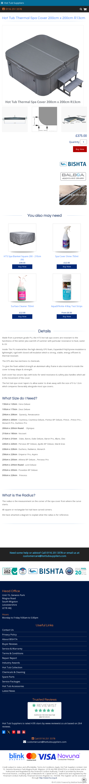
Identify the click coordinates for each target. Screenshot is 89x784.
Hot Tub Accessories (13, 686)
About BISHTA (9, 639)
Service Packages (11, 681)
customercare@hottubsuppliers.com (46, 741)
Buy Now (80, 149)
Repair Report (9, 658)
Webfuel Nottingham (79, 782)
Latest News (8, 690)
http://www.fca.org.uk (48, 778)
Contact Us (8, 629)
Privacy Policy (9, 634)
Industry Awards (11, 662)
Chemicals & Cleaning (13, 672)
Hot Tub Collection (12, 667)
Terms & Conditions (12, 653)
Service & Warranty (12, 648)
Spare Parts (8, 676)
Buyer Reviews (9, 643)
